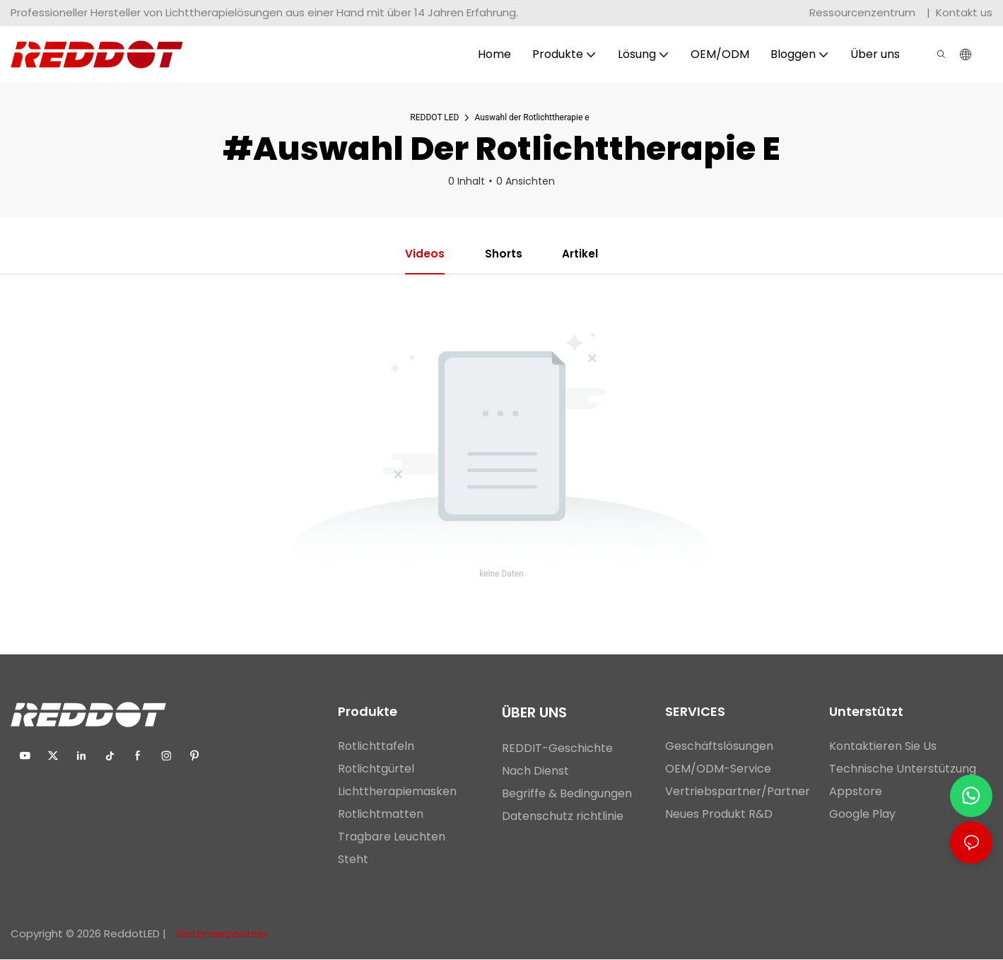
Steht (353, 860)
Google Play (862, 814)
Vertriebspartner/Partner (737, 792)
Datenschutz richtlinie (562, 817)
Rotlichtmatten (380, 814)
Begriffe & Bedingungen (568, 794)
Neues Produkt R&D (719, 814)
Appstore (855, 792)
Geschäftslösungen (719, 747)
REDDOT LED (434, 117)
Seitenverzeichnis (220, 934)
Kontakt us (964, 12)
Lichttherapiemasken (397, 792)
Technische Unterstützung (902, 769)
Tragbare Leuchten (391, 837)
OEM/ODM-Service (718, 769)
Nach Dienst (535, 771)
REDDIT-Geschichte (557, 749)
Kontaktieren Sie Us (883, 747)
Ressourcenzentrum (863, 12)
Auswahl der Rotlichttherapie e (531, 117)
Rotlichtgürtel (376, 769)
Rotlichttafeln (376, 747)
